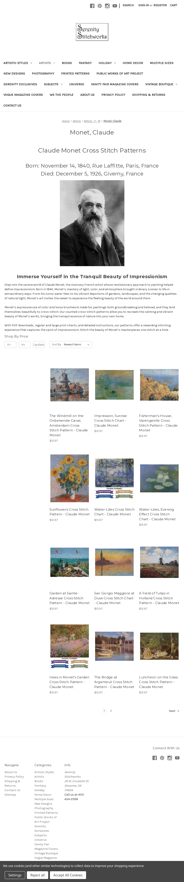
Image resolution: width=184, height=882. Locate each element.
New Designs (14, 73)
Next (174, 711)
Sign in (143, 5)
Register (160, 5)
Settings (15, 875)
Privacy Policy (113, 95)
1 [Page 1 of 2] (104, 711)
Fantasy (85, 63)
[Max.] (25, 344)
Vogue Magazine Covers (23, 95)
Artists (47, 63)
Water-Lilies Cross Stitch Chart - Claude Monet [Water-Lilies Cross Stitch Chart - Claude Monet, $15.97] (114, 511)
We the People (61, 95)
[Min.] (10, 344)
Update (39, 344)
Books (67, 63)
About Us (87, 95)
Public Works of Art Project (119, 73)
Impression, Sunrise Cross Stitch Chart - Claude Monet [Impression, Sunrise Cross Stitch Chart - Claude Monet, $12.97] (110, 420)
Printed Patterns (75, 73)
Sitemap (10, 795)
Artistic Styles (17, 63)
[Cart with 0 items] (173, 5)
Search (128, 5)
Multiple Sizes (161, 63)
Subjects (53, 84)
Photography (43, 73)
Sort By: (57, 344)
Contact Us (12, 105)
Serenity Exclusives (20, 84)
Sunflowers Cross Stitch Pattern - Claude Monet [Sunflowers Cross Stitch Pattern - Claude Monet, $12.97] (69, 511)
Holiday (107, 63)
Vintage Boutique (161, 84)
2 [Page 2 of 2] (111, 711)
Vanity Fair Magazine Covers (114, 84)
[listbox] (77, 344)
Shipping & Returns (148, 95)
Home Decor (133, 63)
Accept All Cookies (68, 875)
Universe (76, 84)
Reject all (37, 875)
